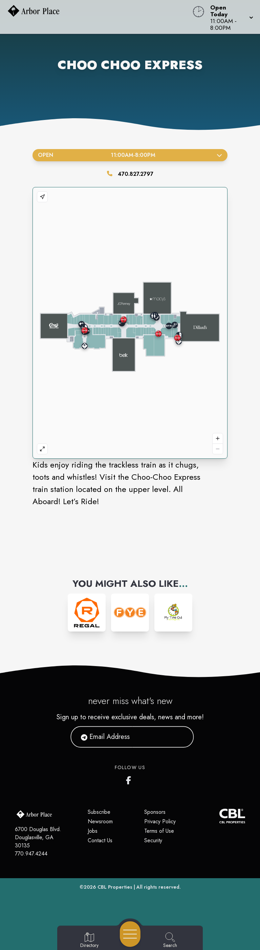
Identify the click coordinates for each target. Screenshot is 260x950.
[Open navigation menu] (130, 934)
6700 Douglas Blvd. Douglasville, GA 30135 (38, 837)
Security (153, 840)
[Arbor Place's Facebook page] (130, 778)
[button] (230, 17)
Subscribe (99, 812)
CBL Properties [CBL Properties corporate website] (115, 887)
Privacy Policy (160, 821)
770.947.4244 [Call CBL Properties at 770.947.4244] (31, 854)
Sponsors (155, 812)
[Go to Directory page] (89, 940)
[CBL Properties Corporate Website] (219, 816)
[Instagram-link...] (86, 612)
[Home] (98, 17)
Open (130, 155)
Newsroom (100, 821)
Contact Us (100, 840)
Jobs (93, 831)
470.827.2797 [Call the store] (135, 174)
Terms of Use (159, 831)
